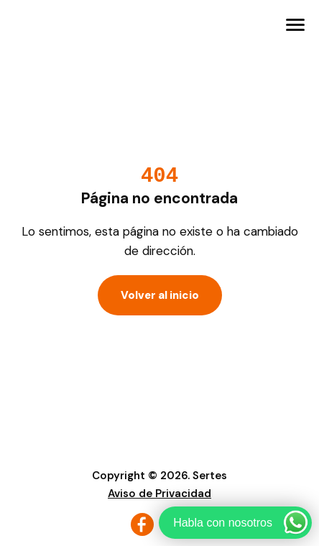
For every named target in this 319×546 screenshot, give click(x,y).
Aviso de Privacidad (159, 493)
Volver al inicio (160, 295)
